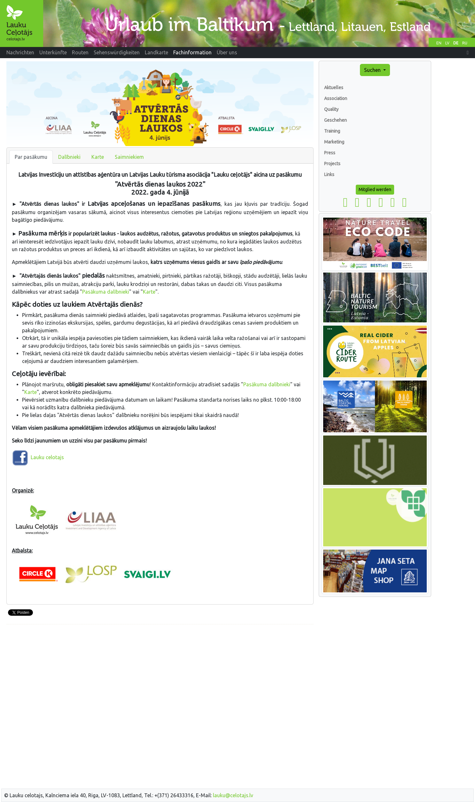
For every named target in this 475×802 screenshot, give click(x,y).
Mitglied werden (375, 189)
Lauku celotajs (47, 457)
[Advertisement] (160, 674)
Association (335, 98)
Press (329, 152)
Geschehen (335, 120)
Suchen (373, 70)
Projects (332, 163)
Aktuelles (333, 87)
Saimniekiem (129, 157)
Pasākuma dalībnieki (105, 292)
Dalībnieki (69, 157)
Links (329, 174)
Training (332, 131)
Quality (331, 109)
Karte (97, 157)
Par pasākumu (31, 157)
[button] (467, 52)
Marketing (334, 141)
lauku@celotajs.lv (233, 795)
